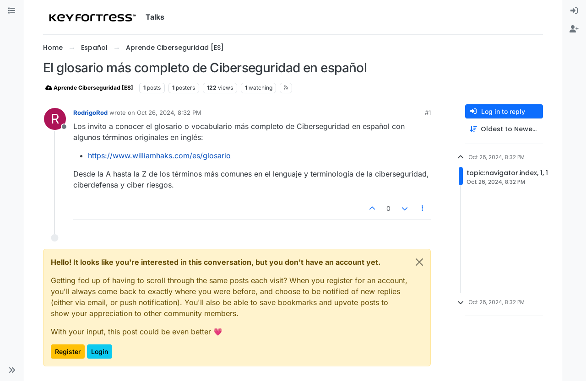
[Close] (419, 262)
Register (68, 351)
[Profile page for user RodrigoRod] (55, 119)
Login (99, 351)
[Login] (574, 11)
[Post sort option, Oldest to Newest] (504, 129)
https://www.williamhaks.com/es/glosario (159, 155)
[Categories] (12, 11)
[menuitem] (574, 11)
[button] (12, 370)
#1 (428, 112)
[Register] (574, 29)
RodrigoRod (90, 112)
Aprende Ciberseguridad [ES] (89, 87)
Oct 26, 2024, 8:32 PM (169, 112)
